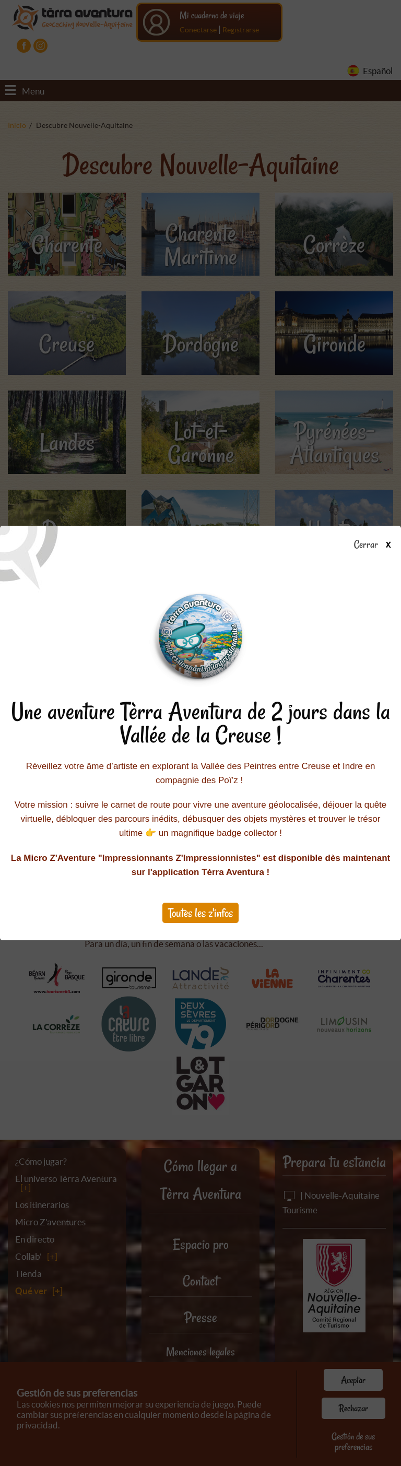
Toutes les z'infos (200, 913)
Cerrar (376, 545)
